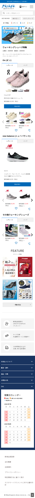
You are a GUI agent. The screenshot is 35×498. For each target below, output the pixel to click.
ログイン (24, 7)
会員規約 (8, 467)
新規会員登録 (9, 456)
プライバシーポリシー (13, 472)
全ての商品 (6, 23)
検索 (4, 13)
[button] (3, 122)
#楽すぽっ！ (16, 18)
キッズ (29, 23)
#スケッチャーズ (28, 18)
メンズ (22, 23)
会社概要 (8, 462)
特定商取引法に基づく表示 (14, 477)
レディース (14, 23)
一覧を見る (17, 305)
